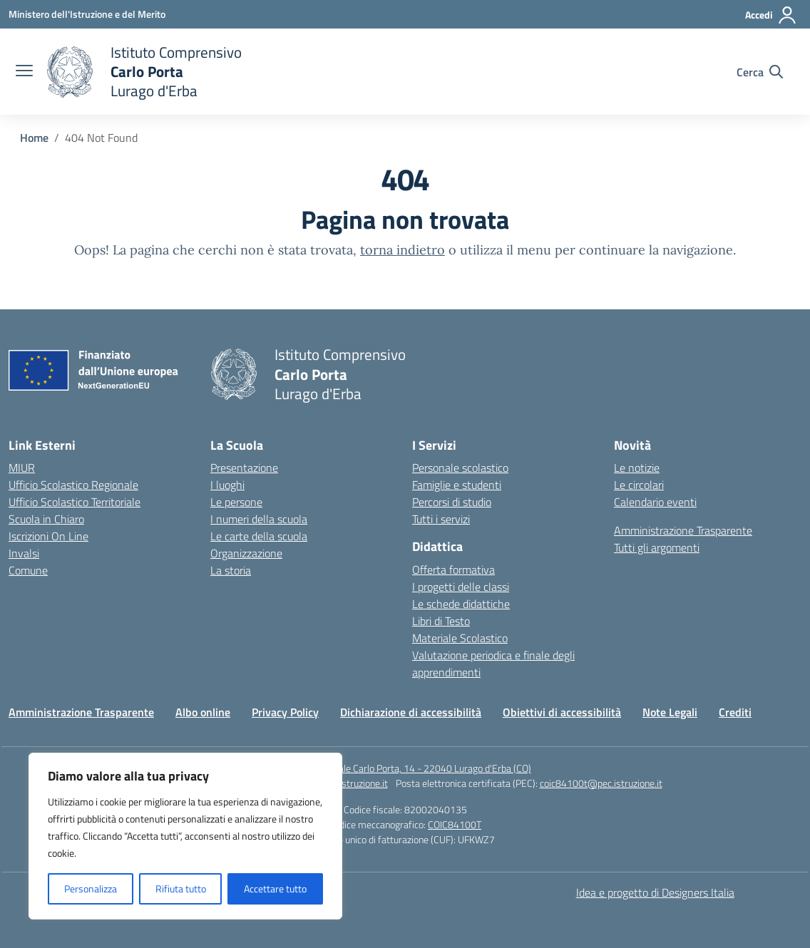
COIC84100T (454, 824)
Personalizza (90, 888)
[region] (185, 836)
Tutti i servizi (441, 518)
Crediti (735, 712)
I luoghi (227, 484)
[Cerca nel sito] (759, 72)
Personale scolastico (460, 467)
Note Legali (669, 712)
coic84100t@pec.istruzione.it (601, 783)
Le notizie (637, 467)
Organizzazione (246, 553)
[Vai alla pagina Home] (34, 137)
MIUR (22, 467)
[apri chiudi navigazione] (24, 72)
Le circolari (639, 484)
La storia (230, 570)
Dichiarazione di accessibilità (410, 712)
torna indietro (402, 250)
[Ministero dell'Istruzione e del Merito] (87, 13)
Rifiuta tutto (180, 888)
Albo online (202, 712)
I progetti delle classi (460, 586)
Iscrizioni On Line (48, 536)
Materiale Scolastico (460, 637)
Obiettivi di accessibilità (562, 712)
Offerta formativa (453, 569)
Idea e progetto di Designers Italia (655, 892)
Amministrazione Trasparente (683, 530)
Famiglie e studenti (456, 484)
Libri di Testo (441, 620)
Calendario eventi (655, 501)
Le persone (236, 501)
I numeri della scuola (258, 518)
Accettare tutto (275, 888)
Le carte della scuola (258, 536)
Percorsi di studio (451, 501)
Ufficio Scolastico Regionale (73, 484)
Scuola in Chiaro (46, 518)
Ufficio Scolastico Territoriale (74, 501)
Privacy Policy (285, 712)
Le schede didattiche (461, 603)
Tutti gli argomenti (656, 547)
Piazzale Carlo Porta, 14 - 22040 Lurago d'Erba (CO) (424, 768)
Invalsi (24, 553)
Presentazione (244, 467)
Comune (28, 570)
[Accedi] (771, 15)
